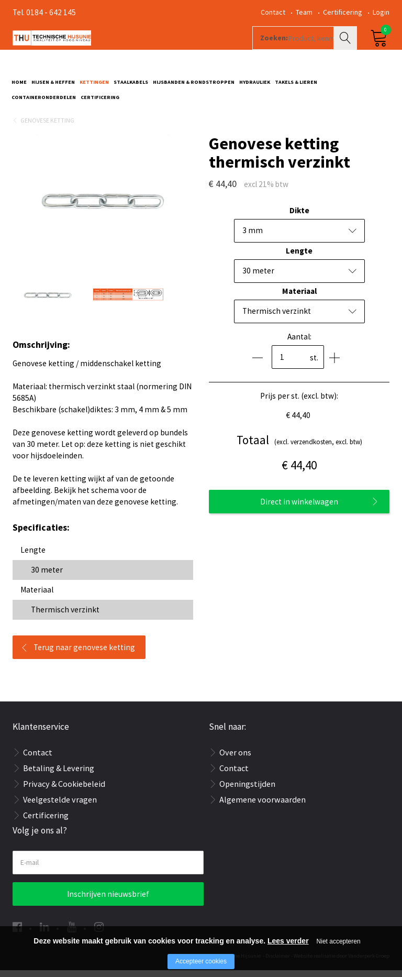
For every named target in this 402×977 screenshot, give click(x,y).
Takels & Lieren (296, 87)
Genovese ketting (47, 127)
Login (381, 12)
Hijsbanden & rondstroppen (193, 87)
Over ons (235, 759)
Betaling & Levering (58, 775)
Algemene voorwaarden (262, 806)
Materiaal (299, 298)
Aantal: (299, 343)
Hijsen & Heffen (53, 87)
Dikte (299, 217)
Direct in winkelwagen (299, 508)
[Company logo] (125, 50)
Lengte (299, 257)
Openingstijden (247, 790)
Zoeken (346, 50)
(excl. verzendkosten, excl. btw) (299, 447)
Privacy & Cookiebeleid (64, 790)
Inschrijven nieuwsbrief (108, 901)
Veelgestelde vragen (60, 806)
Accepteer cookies (201, 961)
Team (304, 12)
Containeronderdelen (44, 102)
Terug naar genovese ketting (84, 654)
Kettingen (94, 87)
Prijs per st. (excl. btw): (299, 403)
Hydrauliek (254, 87)
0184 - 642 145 (51, 12)
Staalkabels (131, 87)
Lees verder (288, 941)
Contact (273, 12)
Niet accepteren (339, 941)
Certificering (342, 12)
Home (19, 87)
